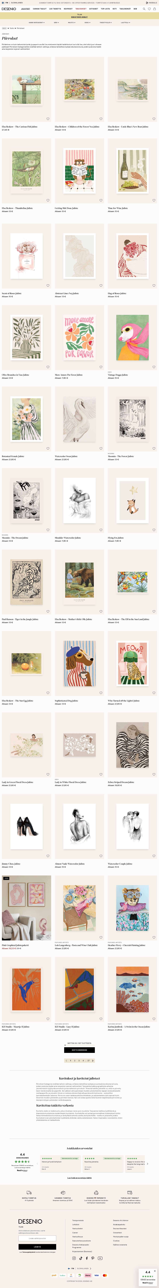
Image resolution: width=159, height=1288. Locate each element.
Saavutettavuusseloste (81, 1241)
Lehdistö (75, 1225)
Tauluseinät (125, 9)
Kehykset (68, 9)
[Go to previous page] (66, 1061)
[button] (148, 1277)
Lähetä (37, 1247)
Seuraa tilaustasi (120, 1229)
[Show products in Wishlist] (149, 9)
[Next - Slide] (147, 1164)
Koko (87, 23)
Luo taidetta (55, 9)
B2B (135, 9)
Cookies (116, 1241)
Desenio (86, 1281)
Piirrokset (20, 28)
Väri (56, 23)
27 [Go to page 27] (89, 1060)
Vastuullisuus (77, 1237)
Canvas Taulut (40, 9)
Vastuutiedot (77, 1229)
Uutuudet (93, 9)
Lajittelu (125, 23)
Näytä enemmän (79, 1050)
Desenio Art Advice (120, 1220)
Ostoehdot (117, 1233)
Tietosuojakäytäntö (28, 1252)
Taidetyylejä (106, 23)
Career (75, 1233)
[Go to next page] (93, 1061)
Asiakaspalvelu (119, 1225)
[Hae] (144, 9)
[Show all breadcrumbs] (4, 28)
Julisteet (25, 9)
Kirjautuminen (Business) (82, 1251)
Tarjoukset (80, 9)
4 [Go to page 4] (83, 1060)
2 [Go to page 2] (74, 1060)
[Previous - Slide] (37, 1164)
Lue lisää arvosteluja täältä (79, 1178)
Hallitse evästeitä (120, 1245)
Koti (115, 9)
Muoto (71, 23)
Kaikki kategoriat (37, 23)
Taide (12, 28)
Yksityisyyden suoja (120, 1237)
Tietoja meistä (77, 1220)
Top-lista (105, 9)
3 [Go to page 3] (79, 1060)
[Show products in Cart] (154, 9)
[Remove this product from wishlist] (48, 119)
